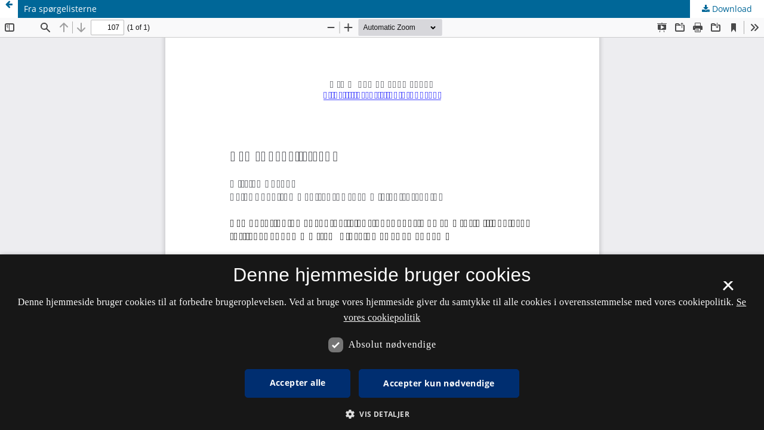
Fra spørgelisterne (60, 8)
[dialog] (382, 342)
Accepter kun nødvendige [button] (438, 383)
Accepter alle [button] (298, 382)
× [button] (728, 289)
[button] (382, 414)
